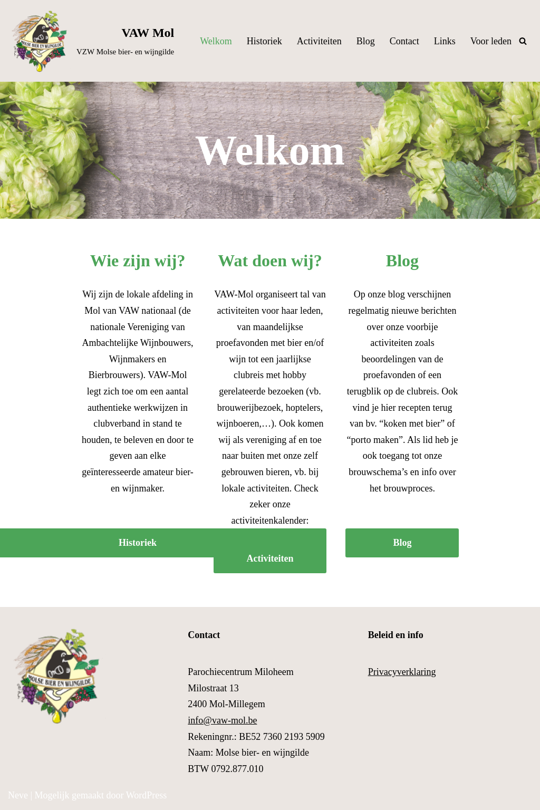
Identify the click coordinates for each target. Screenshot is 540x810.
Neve (18, 795)
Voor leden (491, 41)
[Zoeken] (523, 41)
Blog (365, 41)
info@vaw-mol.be (222, 720)
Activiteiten (319, 41)
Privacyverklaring (402, 672)
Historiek (264, 41)
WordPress (146, 795)
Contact (404, 41)
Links (445, 41)
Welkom (216, 41)
